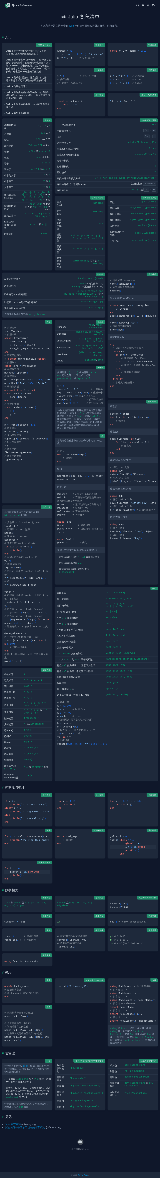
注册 (25, 1066)
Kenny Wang (83, 1175)
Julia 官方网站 (13, 1124)
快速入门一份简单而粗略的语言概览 (25, 1127)
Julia (71, 25)
